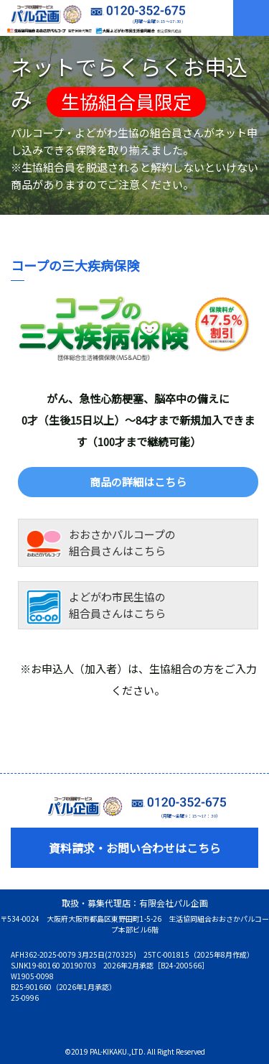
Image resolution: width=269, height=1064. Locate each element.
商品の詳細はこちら (138, 481)
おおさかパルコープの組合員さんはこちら (101, 545)
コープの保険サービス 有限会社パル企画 (40, 14)
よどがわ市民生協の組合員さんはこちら (96, 607)
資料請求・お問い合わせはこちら (135, 847)
